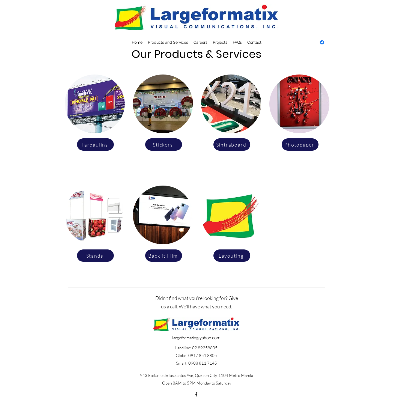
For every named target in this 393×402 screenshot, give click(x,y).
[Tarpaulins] (95, 144)
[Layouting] (231, 255)
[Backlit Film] (163, 255)
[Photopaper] (300, 144)
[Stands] (95, 255)
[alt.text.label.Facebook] (322, 42)
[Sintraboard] (231, 144)
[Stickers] (163, 144)
